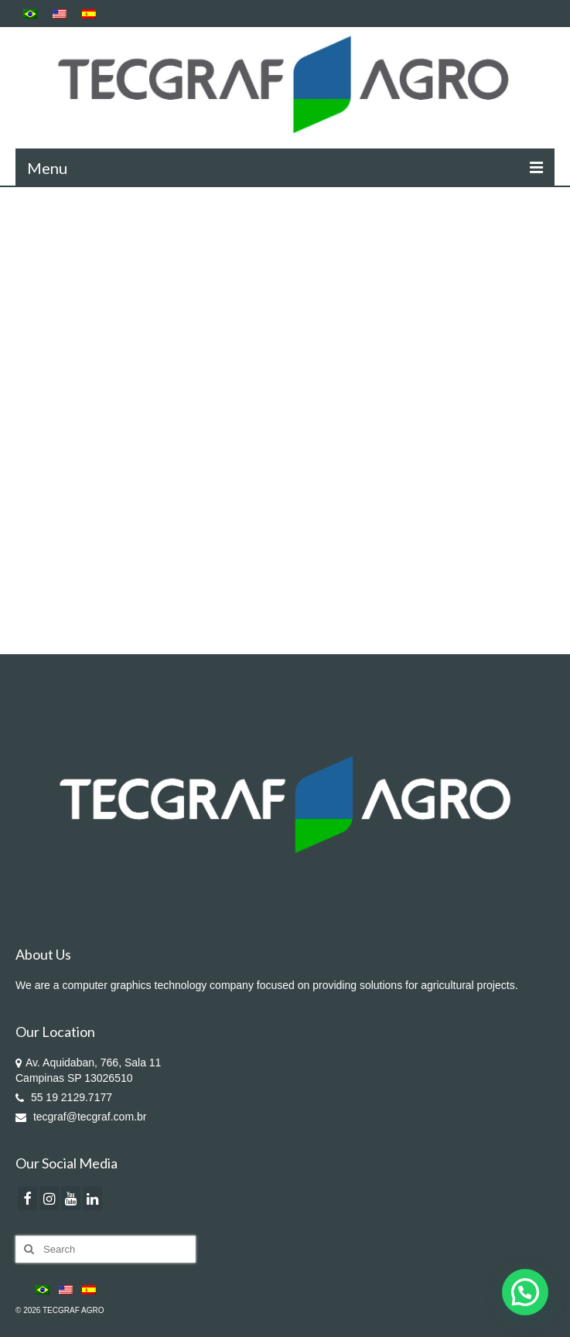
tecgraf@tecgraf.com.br (80, 1116)
